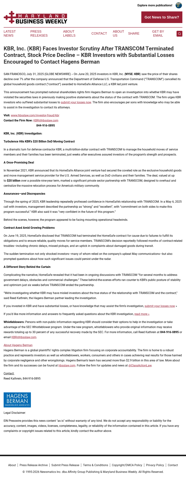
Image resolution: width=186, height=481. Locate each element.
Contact (99, 33)
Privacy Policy (155, 465)
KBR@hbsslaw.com (45, 120)
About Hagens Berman (18, 345)
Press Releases (39, 33)
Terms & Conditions (95, 465)
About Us (118, 33)
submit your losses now (76, 102)
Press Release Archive (34, 465)
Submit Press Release (65, 465)
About (12, 465)
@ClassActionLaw (139, 365)
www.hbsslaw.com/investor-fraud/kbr (35, 115)
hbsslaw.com (66, 365)
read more (140, 314)
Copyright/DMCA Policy (127, 465)
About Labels (69, 33)
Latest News (10, 33)
